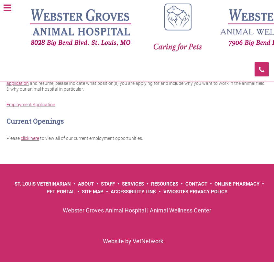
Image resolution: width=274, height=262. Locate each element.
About (86, 184)
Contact (196, 184)
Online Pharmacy (236, 184)
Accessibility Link (133, 192)
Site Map (93, 192)
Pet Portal (61, 192)
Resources (164, 184)
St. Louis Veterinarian (43, 184)
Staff (108, 184)
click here (30, 138)
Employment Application (30, 104)
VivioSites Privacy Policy (195, 192)
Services (133, 184)
